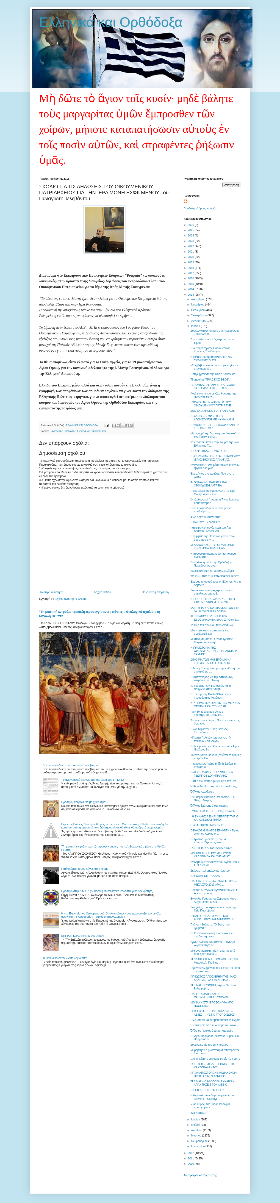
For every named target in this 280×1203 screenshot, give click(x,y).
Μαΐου (195, 1124)
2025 (191, 230)
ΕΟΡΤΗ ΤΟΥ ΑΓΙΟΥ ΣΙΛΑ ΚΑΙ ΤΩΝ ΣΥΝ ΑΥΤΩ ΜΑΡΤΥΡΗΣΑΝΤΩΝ (214, 609)
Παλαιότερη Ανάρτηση (155, 592)
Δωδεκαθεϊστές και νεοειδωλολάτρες (212, 570)
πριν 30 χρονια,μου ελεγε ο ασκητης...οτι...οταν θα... (206, 713)
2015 (191, 284)
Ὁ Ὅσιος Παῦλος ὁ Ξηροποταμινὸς (211, 1030)
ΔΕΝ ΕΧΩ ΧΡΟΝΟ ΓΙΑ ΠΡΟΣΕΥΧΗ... (213, 410)
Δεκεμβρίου (198, 299)
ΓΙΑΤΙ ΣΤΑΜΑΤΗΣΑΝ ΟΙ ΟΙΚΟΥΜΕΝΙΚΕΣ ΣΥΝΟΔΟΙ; (209, 995)
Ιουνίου (196, 1119)
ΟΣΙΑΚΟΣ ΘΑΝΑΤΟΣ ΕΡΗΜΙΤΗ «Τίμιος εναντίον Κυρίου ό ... (214, 832)
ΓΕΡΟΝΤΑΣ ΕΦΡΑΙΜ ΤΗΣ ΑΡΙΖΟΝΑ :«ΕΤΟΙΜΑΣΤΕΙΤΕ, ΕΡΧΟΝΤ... (212, 386)
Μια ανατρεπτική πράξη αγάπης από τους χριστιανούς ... (212, 952)
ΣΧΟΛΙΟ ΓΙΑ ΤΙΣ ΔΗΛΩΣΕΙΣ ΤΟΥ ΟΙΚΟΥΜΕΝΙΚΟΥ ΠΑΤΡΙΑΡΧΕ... (211, 404)
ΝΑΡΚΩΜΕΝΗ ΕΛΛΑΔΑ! (205, 876)
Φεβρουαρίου (199, 1141)
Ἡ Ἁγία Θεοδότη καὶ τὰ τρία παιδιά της (213, 786)
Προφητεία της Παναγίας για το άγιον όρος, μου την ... (212, 538)
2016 (191, 278)
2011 (191, 1158)
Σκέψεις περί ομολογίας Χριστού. (210, 870)
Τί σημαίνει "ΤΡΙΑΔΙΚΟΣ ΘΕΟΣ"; (210, 379)
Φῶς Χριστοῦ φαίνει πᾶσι (205, 517)
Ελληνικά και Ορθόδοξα (111, 22)
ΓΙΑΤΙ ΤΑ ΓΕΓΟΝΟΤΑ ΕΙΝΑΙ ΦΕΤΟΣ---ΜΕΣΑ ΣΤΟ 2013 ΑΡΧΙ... (213, 883)
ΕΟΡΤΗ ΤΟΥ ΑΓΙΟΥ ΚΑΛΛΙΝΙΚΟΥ (211, 848)
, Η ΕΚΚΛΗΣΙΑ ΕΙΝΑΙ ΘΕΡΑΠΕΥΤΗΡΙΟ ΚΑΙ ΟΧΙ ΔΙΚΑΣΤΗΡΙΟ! (214, 818)
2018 (191, 267)
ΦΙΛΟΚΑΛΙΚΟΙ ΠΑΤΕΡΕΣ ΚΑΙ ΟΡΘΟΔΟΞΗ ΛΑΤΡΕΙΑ (208, 484)
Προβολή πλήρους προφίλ (200, 208)
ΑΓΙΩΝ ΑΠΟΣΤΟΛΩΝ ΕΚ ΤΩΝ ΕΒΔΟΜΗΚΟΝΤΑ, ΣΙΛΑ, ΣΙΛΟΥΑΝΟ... (215, 618)
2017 (191, 273)
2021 (191, 251)
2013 (191, 294)
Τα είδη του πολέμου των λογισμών (211, 625)
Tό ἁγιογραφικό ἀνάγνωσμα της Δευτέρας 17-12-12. (93, 779)
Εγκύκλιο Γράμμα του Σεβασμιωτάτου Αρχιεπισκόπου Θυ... (213, 900)
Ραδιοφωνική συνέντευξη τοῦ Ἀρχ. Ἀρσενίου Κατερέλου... (211, 529)
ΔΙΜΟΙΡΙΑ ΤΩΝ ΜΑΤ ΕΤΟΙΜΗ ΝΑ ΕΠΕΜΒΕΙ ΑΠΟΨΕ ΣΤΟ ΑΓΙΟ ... (211, 661)
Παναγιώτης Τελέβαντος (63, 431)
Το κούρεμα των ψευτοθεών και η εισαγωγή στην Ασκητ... (210, 687)
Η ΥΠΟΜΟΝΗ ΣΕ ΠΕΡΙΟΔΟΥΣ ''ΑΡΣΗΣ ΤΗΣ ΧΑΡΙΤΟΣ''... (214, 426)
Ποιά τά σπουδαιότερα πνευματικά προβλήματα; (72, 765)
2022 (191, 246)
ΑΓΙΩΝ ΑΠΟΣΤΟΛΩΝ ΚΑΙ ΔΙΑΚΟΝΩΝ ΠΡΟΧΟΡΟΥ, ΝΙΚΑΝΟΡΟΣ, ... (213, 1074)
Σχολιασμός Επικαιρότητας (91, 431)
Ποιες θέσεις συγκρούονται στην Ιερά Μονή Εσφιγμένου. (212, 492)
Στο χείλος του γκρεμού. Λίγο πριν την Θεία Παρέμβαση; (213, 909)
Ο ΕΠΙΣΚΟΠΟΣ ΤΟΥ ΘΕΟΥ (207, 1090)
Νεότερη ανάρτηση (51, 592)
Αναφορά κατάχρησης (200, 1175)
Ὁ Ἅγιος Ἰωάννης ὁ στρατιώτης (209, 805)
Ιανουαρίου (198, 1146)
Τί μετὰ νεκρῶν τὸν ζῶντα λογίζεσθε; (65, 958)
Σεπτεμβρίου (199, 315)
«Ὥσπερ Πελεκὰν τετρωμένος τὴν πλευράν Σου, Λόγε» (210, 739)
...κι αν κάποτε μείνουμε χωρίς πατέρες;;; (215, 1058)
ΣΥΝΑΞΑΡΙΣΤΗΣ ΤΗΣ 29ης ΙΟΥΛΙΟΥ (213, 811)
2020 (191, 257)
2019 (191, 262)
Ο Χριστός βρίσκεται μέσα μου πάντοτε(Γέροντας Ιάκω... (208, 841)
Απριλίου (197, 1130)
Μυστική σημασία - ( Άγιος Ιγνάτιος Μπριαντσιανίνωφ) (211, 640)
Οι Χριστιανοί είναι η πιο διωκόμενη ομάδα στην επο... (211, 935)
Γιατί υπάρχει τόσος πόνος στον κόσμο (84, 868)
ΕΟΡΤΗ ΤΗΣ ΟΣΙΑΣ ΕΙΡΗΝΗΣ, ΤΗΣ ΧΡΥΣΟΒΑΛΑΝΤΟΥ (212, 1065)
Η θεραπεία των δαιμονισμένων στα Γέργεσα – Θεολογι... (212, 1097)
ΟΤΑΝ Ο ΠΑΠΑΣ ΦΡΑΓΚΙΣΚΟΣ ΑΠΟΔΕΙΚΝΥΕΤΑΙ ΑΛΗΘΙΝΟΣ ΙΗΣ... (214, 917)
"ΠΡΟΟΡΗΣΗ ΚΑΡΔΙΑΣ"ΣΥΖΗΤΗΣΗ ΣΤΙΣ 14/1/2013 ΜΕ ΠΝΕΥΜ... (212, 600)
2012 (191, 1153)
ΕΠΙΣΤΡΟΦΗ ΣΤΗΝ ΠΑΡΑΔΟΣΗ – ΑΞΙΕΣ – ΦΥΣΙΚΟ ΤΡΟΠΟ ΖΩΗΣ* (212, 1013)
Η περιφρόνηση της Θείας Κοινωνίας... (213, 374)
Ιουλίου (196, 326)
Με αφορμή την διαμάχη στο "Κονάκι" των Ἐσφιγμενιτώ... (213, 435)
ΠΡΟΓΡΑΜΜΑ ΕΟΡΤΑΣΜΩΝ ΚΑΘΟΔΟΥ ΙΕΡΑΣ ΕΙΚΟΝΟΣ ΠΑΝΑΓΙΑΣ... (215, 458)
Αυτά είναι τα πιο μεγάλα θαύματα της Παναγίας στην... (213, 395)
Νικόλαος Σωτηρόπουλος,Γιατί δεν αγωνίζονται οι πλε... (211, 358)
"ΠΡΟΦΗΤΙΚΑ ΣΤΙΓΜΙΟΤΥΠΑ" (208, 451)
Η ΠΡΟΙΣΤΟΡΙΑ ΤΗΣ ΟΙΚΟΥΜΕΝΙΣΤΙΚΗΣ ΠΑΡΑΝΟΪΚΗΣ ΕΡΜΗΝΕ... (213, 651)
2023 (191, 241)
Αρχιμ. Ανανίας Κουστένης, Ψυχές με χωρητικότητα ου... (212, 943)
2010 (191, 1163)
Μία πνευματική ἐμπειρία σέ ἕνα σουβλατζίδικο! (209, 632)
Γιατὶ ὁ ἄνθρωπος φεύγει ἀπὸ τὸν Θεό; (213, 781)
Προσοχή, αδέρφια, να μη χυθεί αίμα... (84, 802)
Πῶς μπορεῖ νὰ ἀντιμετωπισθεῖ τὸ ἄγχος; (215, 1020)
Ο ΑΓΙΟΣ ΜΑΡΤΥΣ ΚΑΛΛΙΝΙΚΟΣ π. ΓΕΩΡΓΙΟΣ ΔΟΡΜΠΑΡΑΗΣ (212, 774)
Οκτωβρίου (198, 310)
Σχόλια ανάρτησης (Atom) (70, 598)
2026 (191, 225)
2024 (191, 235)
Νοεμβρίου (198, 304)
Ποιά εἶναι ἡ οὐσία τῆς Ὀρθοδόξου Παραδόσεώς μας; (211, 564)
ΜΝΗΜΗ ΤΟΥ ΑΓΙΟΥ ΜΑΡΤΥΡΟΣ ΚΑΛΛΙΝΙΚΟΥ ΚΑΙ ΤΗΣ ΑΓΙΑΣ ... (211, 855)
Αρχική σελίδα (102, 592)
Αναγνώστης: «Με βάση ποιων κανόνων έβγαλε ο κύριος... (214, 466)
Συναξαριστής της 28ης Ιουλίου (209, 1044)
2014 (191, 289)
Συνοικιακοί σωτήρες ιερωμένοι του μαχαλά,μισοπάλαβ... (211, 592)
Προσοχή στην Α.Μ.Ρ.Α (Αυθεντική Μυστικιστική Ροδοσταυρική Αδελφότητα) (107, 891)
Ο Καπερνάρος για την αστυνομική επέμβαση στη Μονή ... (211, 678)
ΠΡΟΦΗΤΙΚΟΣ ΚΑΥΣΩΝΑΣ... (208, 825)
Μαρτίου (196, 1135)
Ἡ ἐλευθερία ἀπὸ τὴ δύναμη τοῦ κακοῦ (213, 1025)
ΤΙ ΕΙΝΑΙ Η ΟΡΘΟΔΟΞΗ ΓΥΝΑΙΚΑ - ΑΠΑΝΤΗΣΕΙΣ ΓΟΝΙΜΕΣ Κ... (212, 1083)
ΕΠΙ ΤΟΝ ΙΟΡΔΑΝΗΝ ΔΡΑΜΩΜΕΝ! (82, 935)
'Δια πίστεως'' (198, 1112)
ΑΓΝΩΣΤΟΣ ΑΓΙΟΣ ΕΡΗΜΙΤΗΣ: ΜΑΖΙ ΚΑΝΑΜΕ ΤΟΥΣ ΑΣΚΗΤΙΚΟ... (213, 978)
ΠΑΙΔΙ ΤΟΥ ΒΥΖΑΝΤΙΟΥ (205, 522)
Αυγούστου (198, 320)
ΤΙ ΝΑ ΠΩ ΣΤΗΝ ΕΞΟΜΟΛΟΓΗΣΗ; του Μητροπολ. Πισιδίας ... (214, 961)
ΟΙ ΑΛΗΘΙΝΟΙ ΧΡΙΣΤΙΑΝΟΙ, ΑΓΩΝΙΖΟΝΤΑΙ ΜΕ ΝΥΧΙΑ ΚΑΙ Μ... (213, 418)
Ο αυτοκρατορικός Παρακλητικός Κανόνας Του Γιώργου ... (210, 350)
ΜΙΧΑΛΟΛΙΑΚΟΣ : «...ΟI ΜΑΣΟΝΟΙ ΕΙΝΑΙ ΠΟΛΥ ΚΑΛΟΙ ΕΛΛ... (212, 546)
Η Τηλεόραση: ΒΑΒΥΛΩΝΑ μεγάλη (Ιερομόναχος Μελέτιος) (211, 696)
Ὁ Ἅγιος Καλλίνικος (202, 791)
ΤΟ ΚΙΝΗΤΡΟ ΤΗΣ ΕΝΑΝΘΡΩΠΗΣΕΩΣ (214, 576)
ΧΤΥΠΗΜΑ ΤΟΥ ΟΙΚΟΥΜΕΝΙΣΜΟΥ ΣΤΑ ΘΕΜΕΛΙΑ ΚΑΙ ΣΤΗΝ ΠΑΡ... (214, 704)
